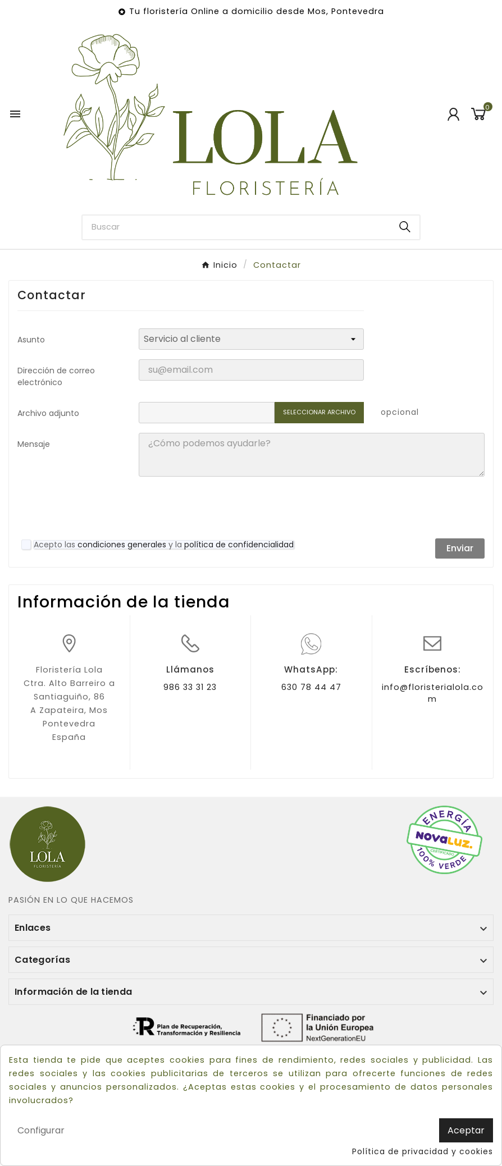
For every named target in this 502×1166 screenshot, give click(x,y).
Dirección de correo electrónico (56, 376)
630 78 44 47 (311, 687)
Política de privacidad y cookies (422, 1151)
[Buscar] (237, 227)
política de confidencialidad (239, 544)
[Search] (404, 226)
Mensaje (33, 444)
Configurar (41, 1130)
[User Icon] (453, 114)
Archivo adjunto (48, 413)
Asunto (31, 339)
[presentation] (224, 507)
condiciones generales (121, 544)
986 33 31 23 (190, 687)
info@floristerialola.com (432, 693)
